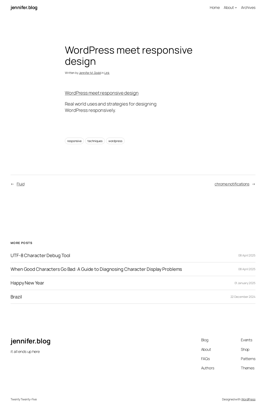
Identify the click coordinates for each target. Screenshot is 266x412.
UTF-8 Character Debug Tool (40, 255)
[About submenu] (236, 7)
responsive (74, 141)
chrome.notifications (232, 183)
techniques (94, 141)
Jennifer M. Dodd (90, 73)
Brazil (16, 296)
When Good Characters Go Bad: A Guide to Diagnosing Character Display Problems (96, 269)
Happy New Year (27, 282)
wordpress (115, 141)
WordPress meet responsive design (102, 93)
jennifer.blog (24, 7)
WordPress (248, 399)
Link (107, 73)
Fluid (21, 183)
